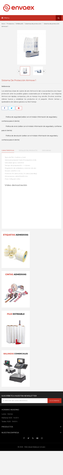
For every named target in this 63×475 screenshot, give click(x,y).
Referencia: (6, 86)
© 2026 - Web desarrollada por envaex (31, 447)
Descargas (46, 150)
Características (8, 150)
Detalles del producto (28, 150)
